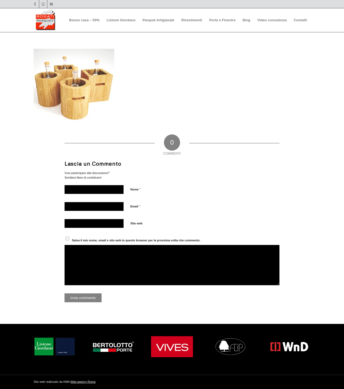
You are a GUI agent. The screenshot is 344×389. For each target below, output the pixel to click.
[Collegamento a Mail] (51, 4)
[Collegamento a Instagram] (43, 4)
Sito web (136, 223)
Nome (135, 189)
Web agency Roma (82, 381)
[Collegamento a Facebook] (35, 4)
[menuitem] (84, 20)
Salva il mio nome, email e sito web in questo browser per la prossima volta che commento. (136, 240)
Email (135, 206)
